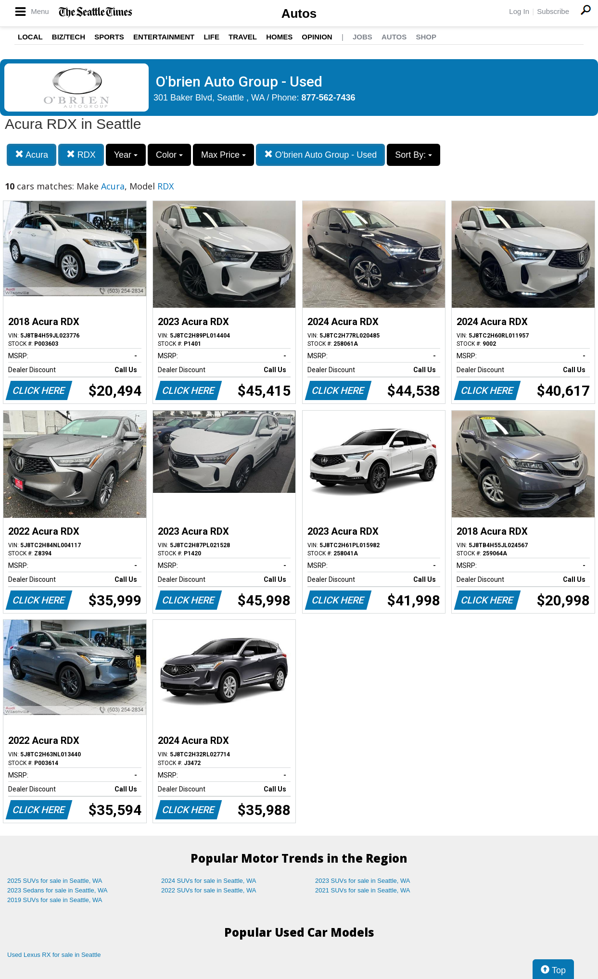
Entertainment (163, 37)
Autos (299, 13)
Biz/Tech (68, 37)
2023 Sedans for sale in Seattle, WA (57, 890)
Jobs (362, 37)
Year (126, 155)
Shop (426, 37)
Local (30, 37)
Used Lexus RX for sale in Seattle (54, 954)
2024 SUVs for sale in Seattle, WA (208, 880)
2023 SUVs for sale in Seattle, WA (362, 880)
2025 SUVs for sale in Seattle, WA (54, 880)
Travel (243, 37)
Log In (519, 11)
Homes (279, 37)
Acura (31, 155)
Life (211, 37)
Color (169, 155)
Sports (109, 37)
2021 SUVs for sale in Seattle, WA (362, 890)
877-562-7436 (329, 97)
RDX (81, 155)
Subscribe (553, 11)
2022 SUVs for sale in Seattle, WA (208, 890)
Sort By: (413, 155)
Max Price (223, 155)
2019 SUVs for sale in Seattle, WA (54, 900)
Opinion (317, 37)
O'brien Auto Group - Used (320, 155)
